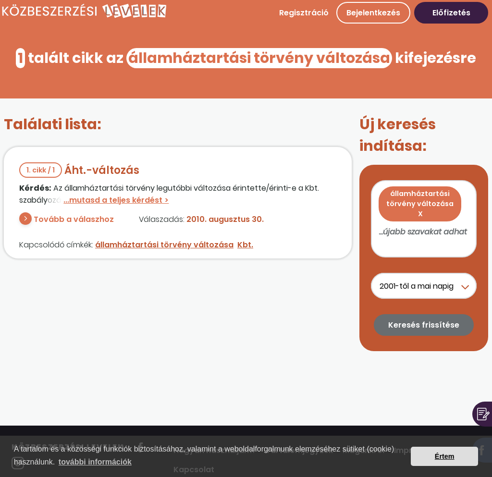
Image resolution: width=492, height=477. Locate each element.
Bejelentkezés (373, 12)
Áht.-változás (79, 170)
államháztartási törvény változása (164, 244)
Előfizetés (451, 12)
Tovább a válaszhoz (74, 219)
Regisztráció (304, 12)
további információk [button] (95, 462)
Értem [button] (445, 456)
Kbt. (245, 244)
